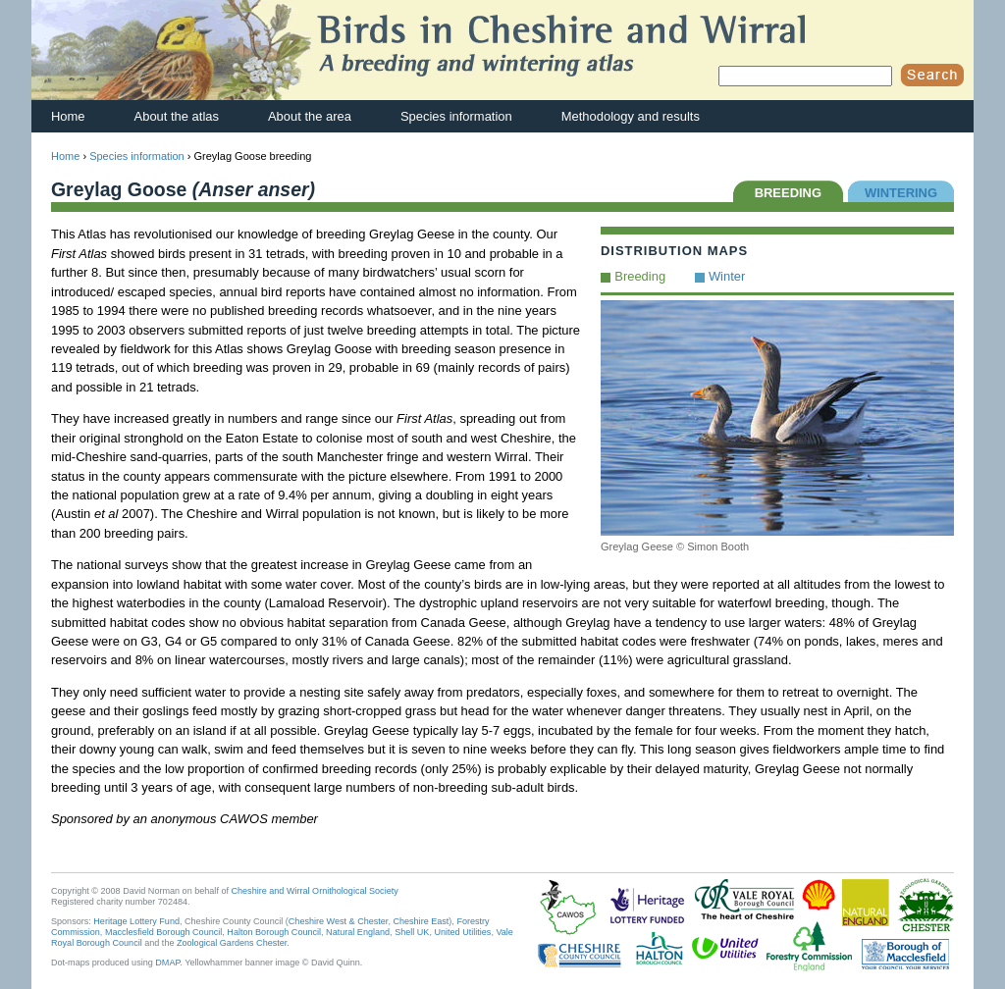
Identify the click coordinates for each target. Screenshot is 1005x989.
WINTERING (901, 192)
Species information (456, 116)
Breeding (639, 276)
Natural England (358, 932)
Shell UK (412, 932)
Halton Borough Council (274, 932)
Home (68, 116)
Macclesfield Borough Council (163, 932)
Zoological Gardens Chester (232, 943)
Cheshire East (421, 921)
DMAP (167, 962)
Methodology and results (630, 116)
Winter (727, 276)
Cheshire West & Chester (339, 921)
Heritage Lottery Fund (136, 921)
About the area (309, 116)
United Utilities (462, 932)
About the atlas (176, 116)
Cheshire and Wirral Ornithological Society (315, 891)
